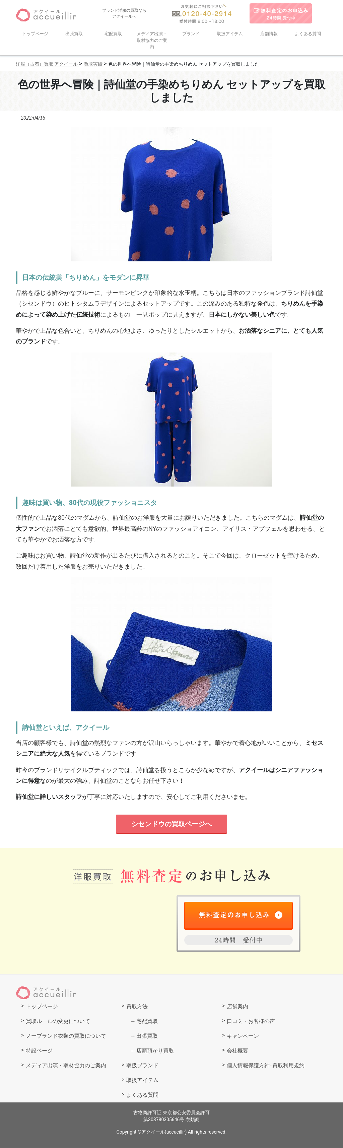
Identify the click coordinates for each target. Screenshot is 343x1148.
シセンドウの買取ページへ (171, 824)
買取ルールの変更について (58, 1021)
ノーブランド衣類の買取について (66, 1036)
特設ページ (39, 1051)
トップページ (35, 33)
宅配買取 (113, 33)
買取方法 (137, 1007)
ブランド (191, 33)
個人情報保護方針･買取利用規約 (265, 1066)
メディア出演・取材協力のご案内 (152, 40)
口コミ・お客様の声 (251, 1021)
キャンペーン (243, 1036)
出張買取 (74, 33)
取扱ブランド (142, 1066)
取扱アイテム (230, 33)
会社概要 (237, 1051)
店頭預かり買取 (155, 1051)
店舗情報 (269, 33)
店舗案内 (237, 1007)
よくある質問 (308, 33)
